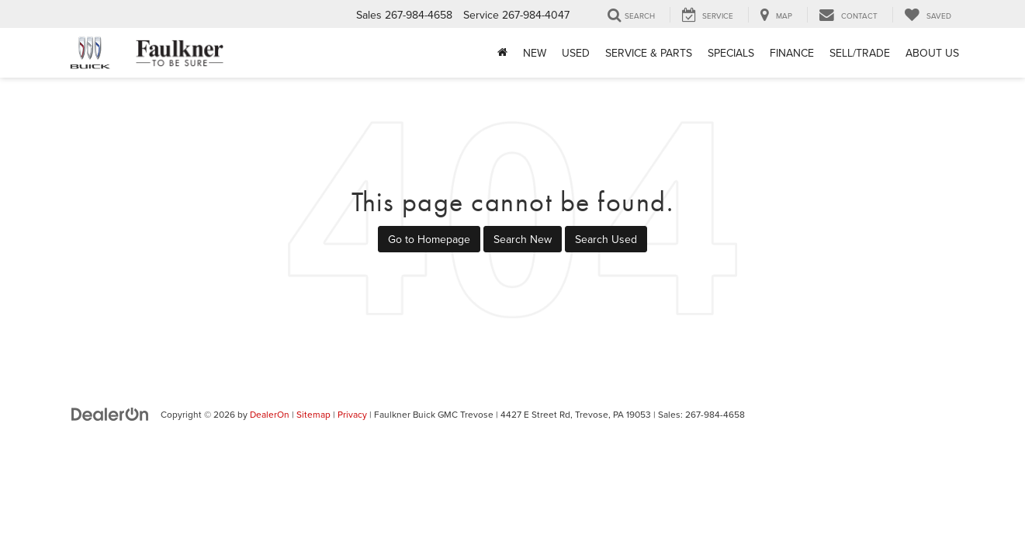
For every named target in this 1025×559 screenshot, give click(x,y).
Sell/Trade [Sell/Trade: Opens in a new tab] (859, 53)
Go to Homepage (429, 239)
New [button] (534, 53)
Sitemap (313, 414)
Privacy (352, 414)
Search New (522, 239)
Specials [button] (731, 53)
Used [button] (576, 53)
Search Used (606, 239)
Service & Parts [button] (648, 53)
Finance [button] (792, 53)
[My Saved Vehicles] (927, 15)
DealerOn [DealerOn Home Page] (269, 414)
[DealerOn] (110, 414)
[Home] (502, 53)
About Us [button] (932, 53)
